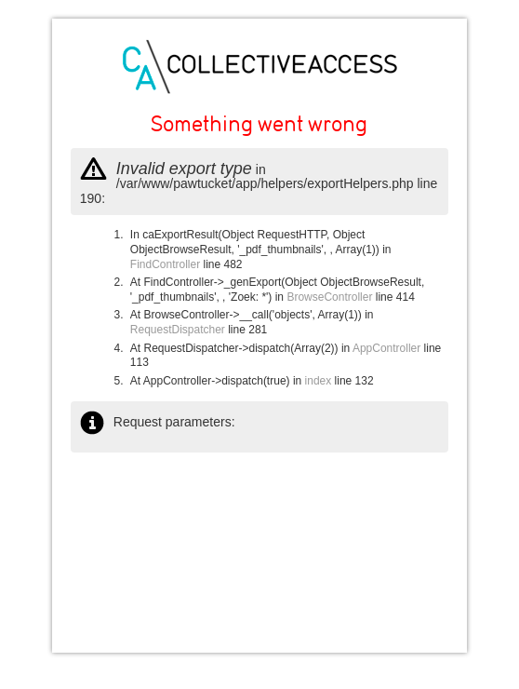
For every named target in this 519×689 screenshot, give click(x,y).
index (318, 380)
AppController (386, 348)
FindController (165, 264)
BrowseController (329, 297)
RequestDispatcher (177, 329)
